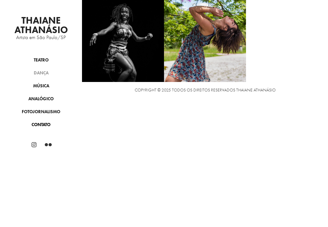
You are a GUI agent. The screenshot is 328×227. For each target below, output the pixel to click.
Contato (41, 124)
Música (41, 86)
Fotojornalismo (41, 111)
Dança (41, 73)
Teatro (41, 60)
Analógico (41, 99)
